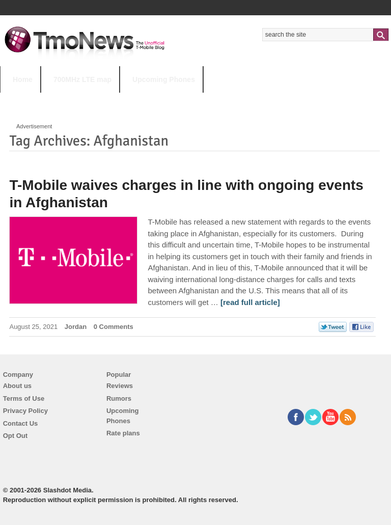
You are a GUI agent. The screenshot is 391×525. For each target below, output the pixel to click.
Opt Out (15, 435)
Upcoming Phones (163, 79)
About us (17, 386)
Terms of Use (23, 398)
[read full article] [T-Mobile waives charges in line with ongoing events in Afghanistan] (250, 302)
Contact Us (20, 423)
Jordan (76, 326)
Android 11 (178, 99)
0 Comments (113, 326)
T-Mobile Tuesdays (251, 99)
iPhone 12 (118, 99)
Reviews (119, 386)
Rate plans (123, 433)
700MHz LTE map (82, 79)
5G (70, 99)
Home (23, 79)
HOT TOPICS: (26, 99)
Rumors (118, 398)
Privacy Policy (25, 411)
